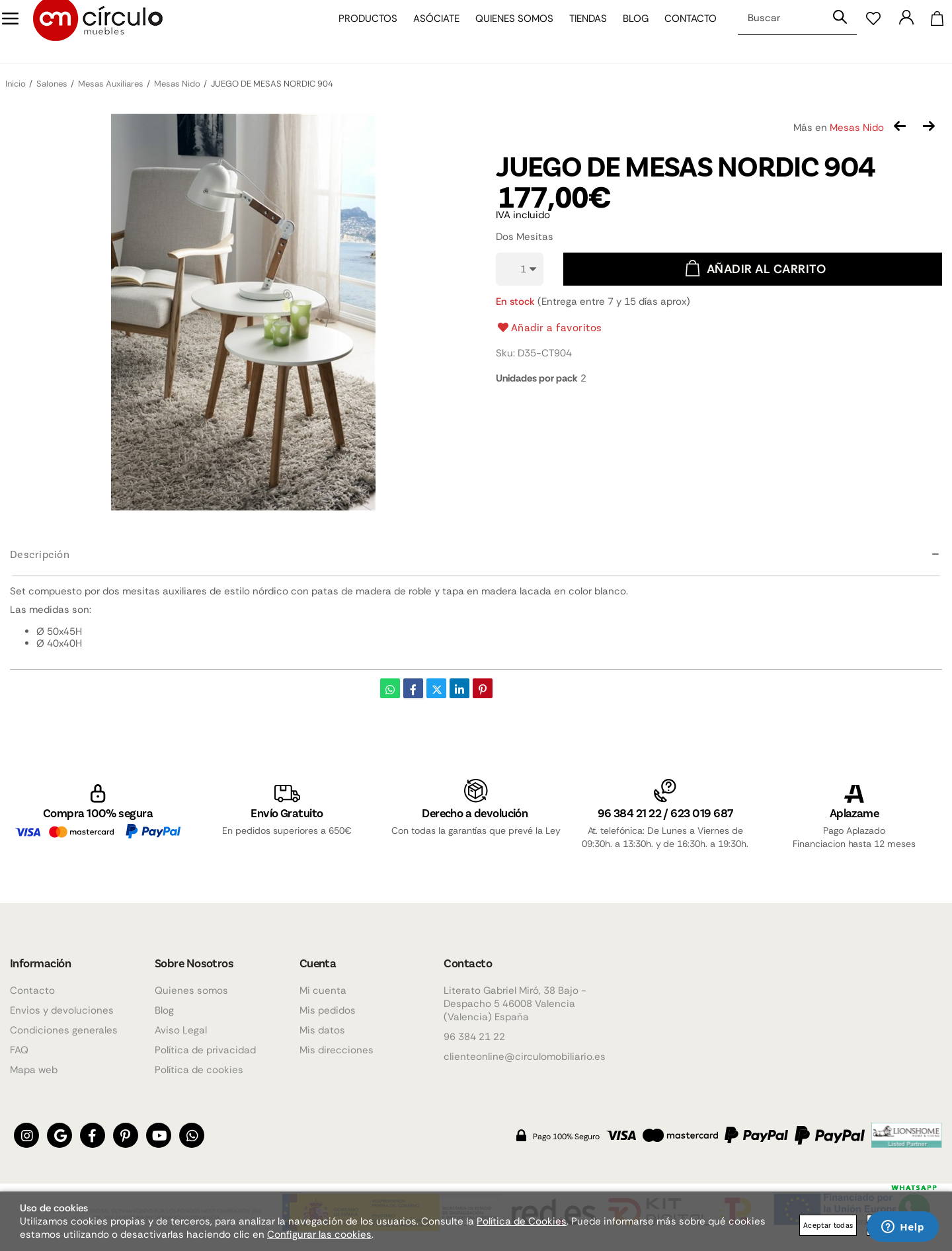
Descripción (39, 553)
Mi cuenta (322, 990)
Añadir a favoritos (549, 327)
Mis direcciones (336, 1050)
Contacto (680, 31)
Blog (626, 31)
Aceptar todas (828, 1225)
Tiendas (578, 31)
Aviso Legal (181, 1030)
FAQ (19, 1050)
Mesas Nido (857, 127)
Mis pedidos (327, 1010)
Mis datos (322, 1030)
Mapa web (34, 1069)
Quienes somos (504, 31)
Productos (358, 31)
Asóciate (426, 31)
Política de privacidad (205, 1050)
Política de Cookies (522, 1221)
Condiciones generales (64, 1030)
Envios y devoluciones (62, 1010)
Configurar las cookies (319, 1234)
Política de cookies (199, 1069)
